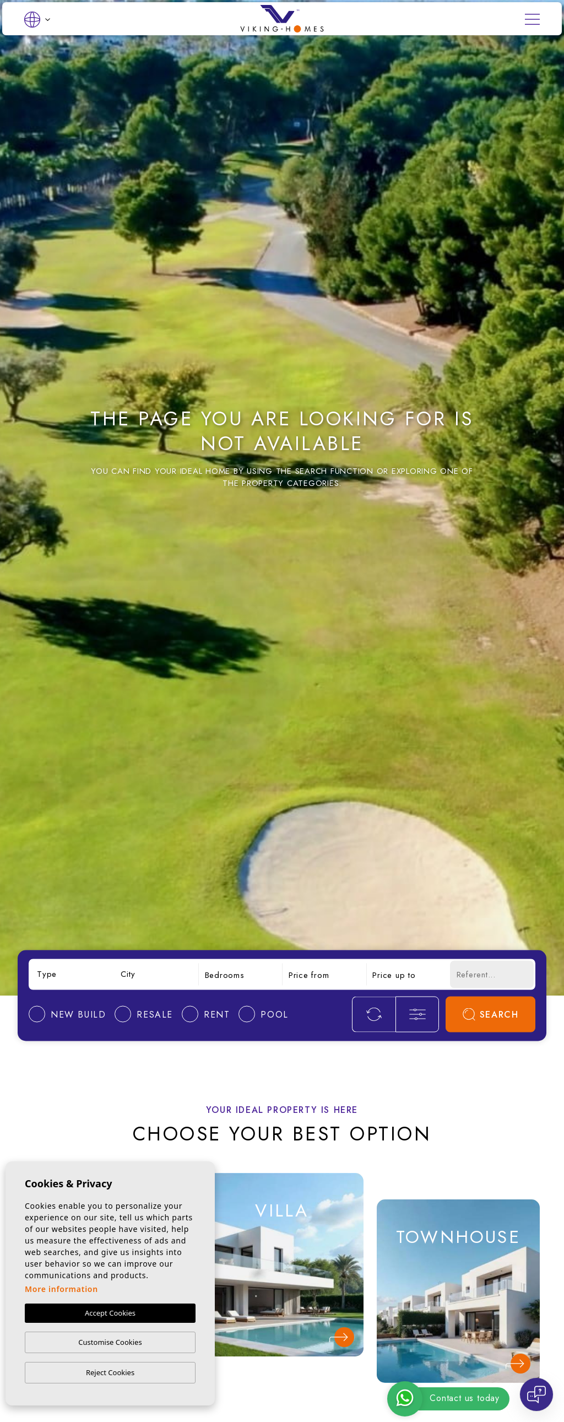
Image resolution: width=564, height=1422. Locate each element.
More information (61, 1289)
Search (491, 1014)
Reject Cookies (110, 1372)
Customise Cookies (110, 1342)
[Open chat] (536, 1394)
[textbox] (72, 974)
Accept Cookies (110, 1313)
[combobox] (72, 974)
